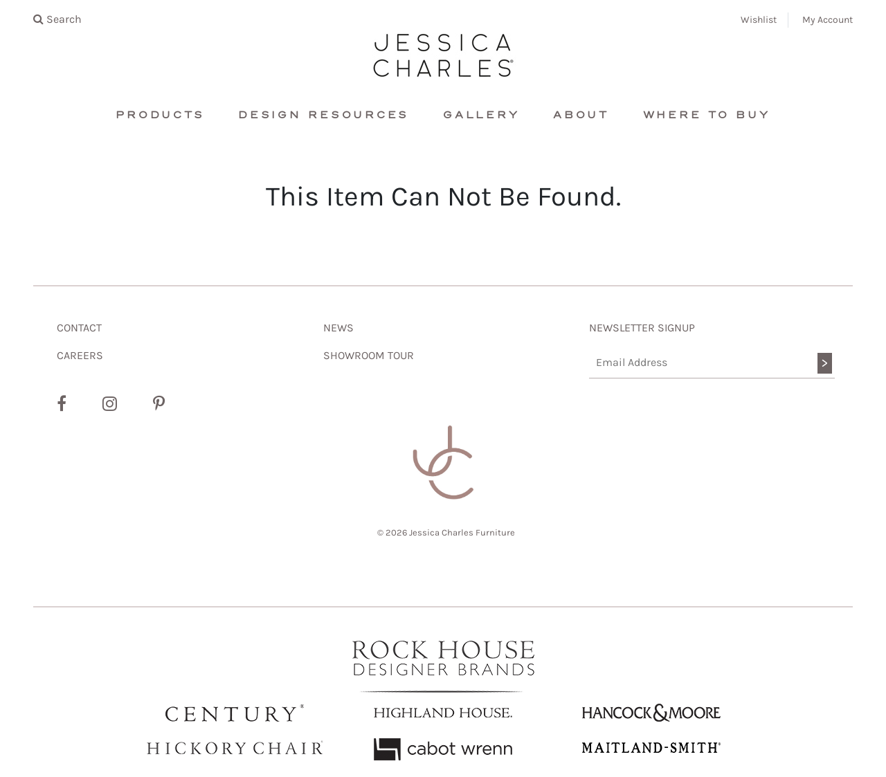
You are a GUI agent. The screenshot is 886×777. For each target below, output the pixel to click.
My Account (827, 20)
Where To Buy (706, 115)
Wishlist (759, 20)
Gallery (481, 115)
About (581, 115)
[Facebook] (61, 404)
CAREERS (80, 355)
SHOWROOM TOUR (368, 355)
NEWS (338, 327)
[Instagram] (109, 404)
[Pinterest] (159, 404)
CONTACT (79, 327)
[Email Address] (712, 362)
